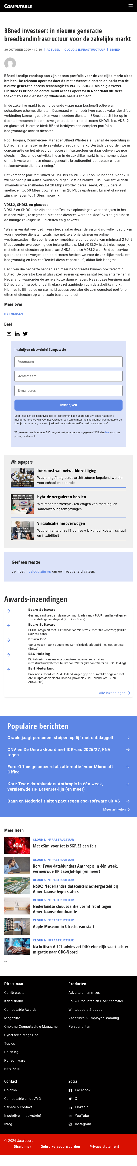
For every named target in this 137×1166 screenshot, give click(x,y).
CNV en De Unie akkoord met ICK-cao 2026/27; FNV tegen (59, 752)
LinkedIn (81, 1107)
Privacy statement (104, 1147)
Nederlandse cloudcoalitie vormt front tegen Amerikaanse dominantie (72, 908)
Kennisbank (13, 1001)
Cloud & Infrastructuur (84, 49)
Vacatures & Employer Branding (93, 1018)
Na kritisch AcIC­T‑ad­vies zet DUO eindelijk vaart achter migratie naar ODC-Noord (80, 949)
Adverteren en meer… (84, 993)
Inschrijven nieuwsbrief (22, 1116)
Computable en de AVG (22, 1099)
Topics (9, 1044)
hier (107, 432)
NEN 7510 (12, 1069)
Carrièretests (14, 993)
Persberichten (79, 1027)
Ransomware (14, 1060)
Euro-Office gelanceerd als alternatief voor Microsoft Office (60, 769)
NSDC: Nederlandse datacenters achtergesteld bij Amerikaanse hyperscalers (75, 888)
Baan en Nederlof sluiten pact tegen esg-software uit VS (63, 801)
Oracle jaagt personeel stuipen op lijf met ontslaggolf (61, 737)
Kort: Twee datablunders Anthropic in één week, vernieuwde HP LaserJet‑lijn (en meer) (55, 786)
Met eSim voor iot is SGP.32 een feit (64, 846)
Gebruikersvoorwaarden (60, 1147)
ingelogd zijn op (38, 571)
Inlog (8, 1124)
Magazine (12, 1018)
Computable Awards (20, 1010)
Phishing (11, 1052)
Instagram (83, 1124)
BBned (115, 49)
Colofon (10, 1090)
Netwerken (13, 313)
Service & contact (18, 1107)
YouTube (82, 1116)
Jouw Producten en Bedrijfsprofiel (95, 1001)
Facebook (82, 1090)
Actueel (53, 49)
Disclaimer (22, 1147)
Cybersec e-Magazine (21, 1035)
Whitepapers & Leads (85, 1010)
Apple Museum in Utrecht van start (63, 926)
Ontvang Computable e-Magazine (31, 1027)
